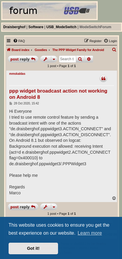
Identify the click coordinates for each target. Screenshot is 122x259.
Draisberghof (14, 27)
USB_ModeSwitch (61, 27)
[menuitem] (19, 41)
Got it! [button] (33, 248)
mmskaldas (17, 73)
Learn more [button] (90, 233)
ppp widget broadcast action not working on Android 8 (58, 94)
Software (36, 27)
